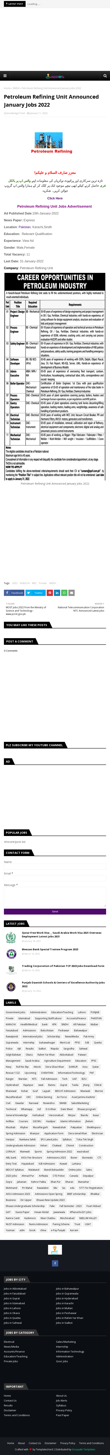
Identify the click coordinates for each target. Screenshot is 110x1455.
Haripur (10, 1139)
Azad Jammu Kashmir (83, 1097)
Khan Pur (56, 1181)
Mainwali (25, 1151)
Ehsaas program (87, 1109)
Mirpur (72, 1115)
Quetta (98, 1042)
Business (11, 1200)
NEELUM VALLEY (88, 1218)
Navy (8, 1066)
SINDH (16, 88)
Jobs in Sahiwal (13, 1323)
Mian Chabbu (48, 1218)
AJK (19, 1048)
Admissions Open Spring (48, 1194)
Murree (99, 1091)
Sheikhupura (93, 1127)
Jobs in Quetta (12, 1318)
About (21, 1443)
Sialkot (42, 1048)
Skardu (84, 1115)
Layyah (46, 1091)
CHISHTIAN (47, 1073)
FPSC (94, 1060)
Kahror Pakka (38, 1181)
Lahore (82, 1012)
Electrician (97, 1133)
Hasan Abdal (41, 1212)
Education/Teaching (62, 1012)
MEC (34, 583)
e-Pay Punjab (58, 1230)
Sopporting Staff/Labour (48, 1018)
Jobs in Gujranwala (67, 1293)
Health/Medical (29, 1024)
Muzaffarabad (13, 1097)
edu (72, 1188)
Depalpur (88, 1175)
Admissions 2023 (56, 1157)
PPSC (77, 1042)
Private (43, 583)
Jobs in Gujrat (12, 1298)
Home (7, 88)
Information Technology (70, 1351)
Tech (64, 1079)
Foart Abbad (94, 1206)
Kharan (69, 1181)
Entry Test (11, 1163)
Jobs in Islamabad (14, 1303)
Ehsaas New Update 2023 (51, 1200)
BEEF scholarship (76, 1194)
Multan (94, 1024)
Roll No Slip (22, 1066)
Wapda (55, 1048)
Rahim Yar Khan (46, 1054)
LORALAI (10, 1151)
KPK (54, 1024)
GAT (8, 1212)
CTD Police (59, 1175)
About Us (61, 1395)
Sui (63, 1188)
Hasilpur (50, 1121)
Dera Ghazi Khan (55, 1066)
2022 (15, 583)
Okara (29, 1054)
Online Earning (44, 1097)
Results (30, 1048)
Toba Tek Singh (84, 1139)
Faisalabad (12, 1030)
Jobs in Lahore (12, 1308)
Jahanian (21, 1181)
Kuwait (63, 1163)
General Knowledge (17, 1115)
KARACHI (25, 583)
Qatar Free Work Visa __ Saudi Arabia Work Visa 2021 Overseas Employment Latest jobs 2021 (61, 934)
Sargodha (68, 1048)
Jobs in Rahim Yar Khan (69, 1318)
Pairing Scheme (61, 1224)
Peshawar (63, 1030)
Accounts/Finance (76, 1018)
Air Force (62, 1097)
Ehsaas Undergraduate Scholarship (25, 1206)
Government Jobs (15, 1012)
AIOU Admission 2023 (18, 1194)
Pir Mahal (27, 1188)
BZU (84, 1079)
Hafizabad (38, 1115)
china (43, 1230)
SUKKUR (73, 1066)
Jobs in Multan (64, 1308)
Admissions (29, 1030)
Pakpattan (76, 1127)
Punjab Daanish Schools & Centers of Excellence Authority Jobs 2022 (63, 984)
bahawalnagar (47, 1042)
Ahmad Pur (28, 1175)
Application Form (53, 1133)
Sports (38, 1151)
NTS (34, 1079)
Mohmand (11, 1188)
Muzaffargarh (40, 1127)
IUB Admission (47, 1163)
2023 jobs (11, 1175)
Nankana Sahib (27, 1139)
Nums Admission (38, 1224)
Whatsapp (26, 1109)
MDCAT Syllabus (15, 1169)
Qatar (95, 1066)
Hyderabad (12, 1085)
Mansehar (83, 1181)
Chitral (97, 1085)
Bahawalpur (80, 1030)
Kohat (24, 1091)
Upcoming (30, 1073)
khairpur (34, 1133)
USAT (88, 1224)
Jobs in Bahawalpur (67, 1288)
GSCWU (37, 1121)
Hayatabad (27, 1163)
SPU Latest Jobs (49, 1139)
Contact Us (10, 1400)
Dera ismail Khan (77, 1133)
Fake (52, 1206)
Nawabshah (59, 1127)
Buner (74, 1157)
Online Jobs (75, 1169)
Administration (38, 1012)
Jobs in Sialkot (64, 1323)
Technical (11, 1109)
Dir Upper (26, 1200)
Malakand (34, 1169)
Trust (77, 1224)
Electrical (9, 1341)
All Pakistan (79, 1024)
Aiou (85, 1066)
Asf (39, 1109)
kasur (96, 1115)
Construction (86, 1145)
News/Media (72, 1036)
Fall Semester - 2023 (71, 1206)
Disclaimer (10, 1410)
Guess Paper (22, 1212)
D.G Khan (51, 1109)
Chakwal (56, 1145)
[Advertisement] (57, 39)
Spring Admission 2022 (59, 1151)
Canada (74, 1175)
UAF (74, 1079)
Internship (62, 1346)
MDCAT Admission (65, 1091)
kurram (74, 1230)
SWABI (62, 1103)
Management (13, 1060)
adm (22, 1230)
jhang (86, 1085)
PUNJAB (95, 1012)
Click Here (55, 198)
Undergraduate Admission (20, 1145)
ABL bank (11, 1157)
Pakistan (25, 227)
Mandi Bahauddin (54, 1169)
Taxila (75, 1085)
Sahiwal (83, 1048)
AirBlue (10, 1121)
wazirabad (83, 1151)
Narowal (33, 1103)
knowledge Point (16, 113)
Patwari (82, 1054)
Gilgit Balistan (13, 1054)
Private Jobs (11, 1361)
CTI (99, 1157)
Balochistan (47, 1030)
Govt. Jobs (62, 1361)
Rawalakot (42, 1188)
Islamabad (24, 1018)
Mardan (23, 1079)
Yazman (10, 1230)
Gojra (9, 1181)
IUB (87, 1042)
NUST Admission (15, 1224)
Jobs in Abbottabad (15, 1288)
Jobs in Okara (12, 1313)
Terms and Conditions (17, 1415)
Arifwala (43, 1175)
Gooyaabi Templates (83, 1449)
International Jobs (32, 1036)
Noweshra (49, 1103)
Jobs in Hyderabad (67, 1298)
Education (80, 1060)
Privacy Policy (64, 1410)
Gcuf (35, 1091)
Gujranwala (12, 1042)
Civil (8, 1103)
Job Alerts (61, 1400)
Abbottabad (66, 1054)
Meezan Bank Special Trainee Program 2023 (50, 949)
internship (28, 1042)
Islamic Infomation (70, 1121)
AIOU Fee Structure (31, 1157)
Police (9, 1048)
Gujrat (63, 1085)
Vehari (43, 1145)
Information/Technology (71, 1073)
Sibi (55, 1188)
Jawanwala (59, 1212)
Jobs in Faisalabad (14, 1293)
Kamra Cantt (13, 1218)
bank (44, 1024)
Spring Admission (15, 1133)
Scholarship (53, 1036)
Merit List (65, 1042)
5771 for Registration (91, 1188)
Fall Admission (49, 1079)
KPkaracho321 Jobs (80, 1212)
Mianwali (85, 1091)
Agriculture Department (57, 1060)
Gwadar (19, 1103)
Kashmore (30, 1218)
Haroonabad (56, 1115)
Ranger (10, 1079)
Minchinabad (67, 1218)
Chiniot (70, 1145)
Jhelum (89, 1121)
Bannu (51, 1085)
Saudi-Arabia (32, 1060)
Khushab (10, 1127)
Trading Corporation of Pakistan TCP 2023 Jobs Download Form (63, 966)
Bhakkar (95, 1194)
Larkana (76, 1163)
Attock (37, 1066)
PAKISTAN (96, 1018)
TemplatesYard (44, 1449)
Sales (89, 1169)
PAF (92, 1073)
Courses (23, 1121)
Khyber (24, 1127)
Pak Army (89, 1036)
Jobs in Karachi (64, 1303)
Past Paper (62, 1415)
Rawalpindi (12, 1036)
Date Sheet (67, 1109)
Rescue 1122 (13, 1073)
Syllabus (67, 1139)
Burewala (87, 1157)
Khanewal (11, 1091)
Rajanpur (28, 1085)
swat (40, 1085)
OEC (28, 1097)
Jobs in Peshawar (66, 1313)
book (32, 1230)
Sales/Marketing (80, 1103)
